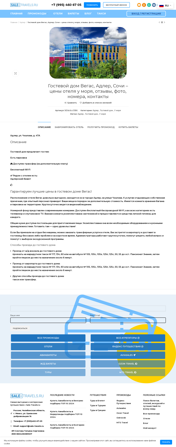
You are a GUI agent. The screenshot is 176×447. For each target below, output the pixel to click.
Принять (166, 442)
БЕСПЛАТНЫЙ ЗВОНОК (116, 5)
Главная (14, 22)
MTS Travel (128, 372)
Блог (145, 423)
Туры (48, 372)
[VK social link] (154, 5)
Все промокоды (48, 338)
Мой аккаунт (149, 428)
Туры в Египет (97, 400)
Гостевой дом (106, 110)
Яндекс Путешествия (127, 346)
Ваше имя (15, 315)
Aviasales (127, 355)
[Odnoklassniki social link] (144, 5)
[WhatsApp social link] (149, 5)
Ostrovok (121, 417)
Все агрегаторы (128, 338)
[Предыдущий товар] (159, 22)
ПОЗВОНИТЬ (92, 5)
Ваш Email (95, 315)
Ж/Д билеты (48, 364)
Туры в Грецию (98, 410)
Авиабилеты (48, 355)
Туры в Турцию (98, 405)
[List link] (28, 421)
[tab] (44, 126)
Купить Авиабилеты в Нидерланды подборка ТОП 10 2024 (66, 414)
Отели (48, 346)
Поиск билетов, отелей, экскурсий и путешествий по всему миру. (154, 404)
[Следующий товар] (164, 22)
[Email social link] (139, 5)
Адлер (23, 22)
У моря (117, 110)
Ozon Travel (128, 363)
